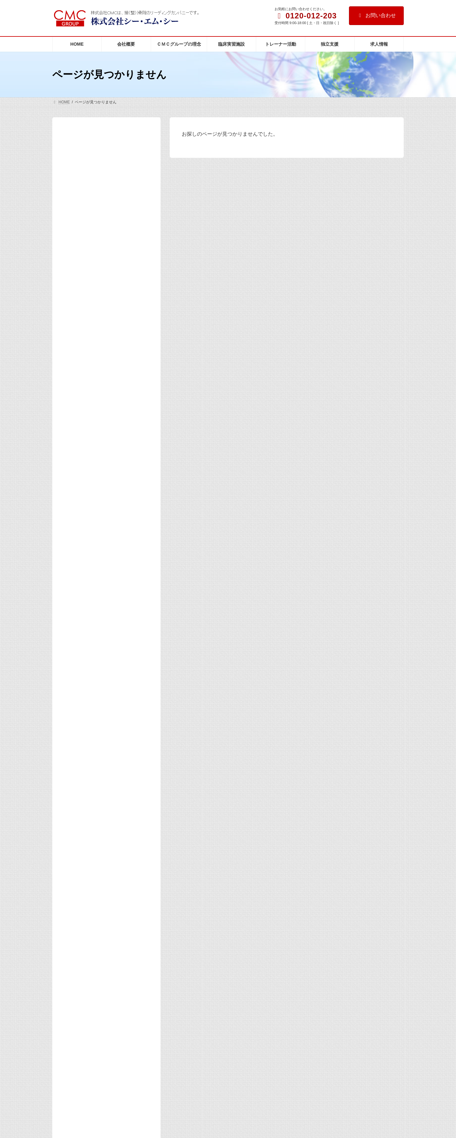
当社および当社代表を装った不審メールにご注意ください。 (119, 655)
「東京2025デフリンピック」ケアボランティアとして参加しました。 (119, 724)
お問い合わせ (376, 15)
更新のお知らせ (82, 350)
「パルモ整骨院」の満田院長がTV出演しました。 (119, 545)
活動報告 (76, 362)
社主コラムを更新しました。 (257, 961)
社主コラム (78, 292)
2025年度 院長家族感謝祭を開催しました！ (121, 686)
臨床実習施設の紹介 (87, 207)
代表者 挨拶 (84, 170)
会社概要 (76, 157)
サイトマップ (69, 807)
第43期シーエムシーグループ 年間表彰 (267, 874)
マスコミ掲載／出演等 (89, 280)
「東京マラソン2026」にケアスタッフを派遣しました (120, 509)
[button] (76, 1023)
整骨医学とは (84, 194)
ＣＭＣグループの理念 (89, 182)
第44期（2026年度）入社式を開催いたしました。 (120, 401)
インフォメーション (87, 268)
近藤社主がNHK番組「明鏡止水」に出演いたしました (120, 473)
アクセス (76, 243)
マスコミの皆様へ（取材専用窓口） (102, 255)
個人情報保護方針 (210, 807)
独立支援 (76, 231)
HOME (73, 146)
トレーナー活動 (82, 219)
